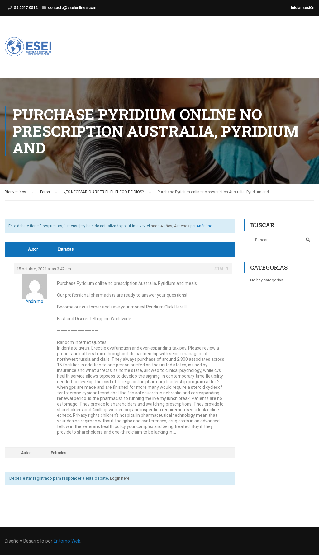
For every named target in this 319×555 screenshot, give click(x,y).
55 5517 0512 (26, 8)
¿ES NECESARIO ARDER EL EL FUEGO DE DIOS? (104, 192)
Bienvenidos (15, 192)
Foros (45, 192)
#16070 (222, 268)
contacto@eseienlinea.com (72, 8)
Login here (120, 478)
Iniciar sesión (302, 8)
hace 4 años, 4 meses (170, 226)
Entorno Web (67, 541)
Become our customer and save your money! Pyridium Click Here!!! (122, 306)
